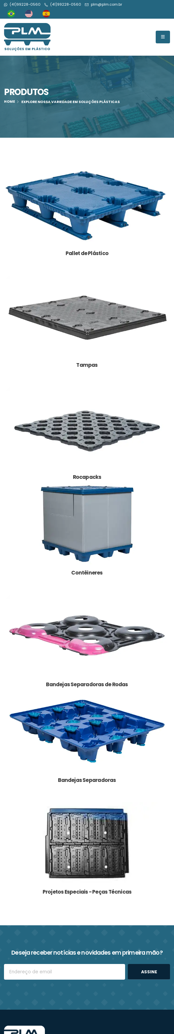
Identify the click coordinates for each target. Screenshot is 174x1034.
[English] (30, 14)
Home (9, 101)
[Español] (48, 14)
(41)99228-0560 (25, 4)
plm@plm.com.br (106, 4)
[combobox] (13, 14)
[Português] (13, 14)
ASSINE (149, 972)
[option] (30, 14)
